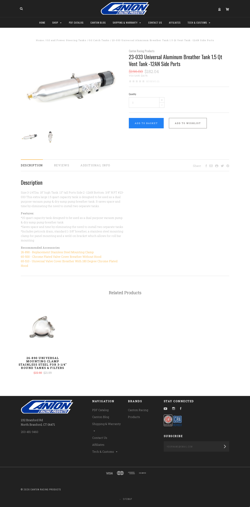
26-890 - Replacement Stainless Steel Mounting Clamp (57, 252)
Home (42, 22)
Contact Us (99, 438)
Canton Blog (100, 417)
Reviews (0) (152, 81)
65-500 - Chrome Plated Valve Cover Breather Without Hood (61, 256)
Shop (56, 22)
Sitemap (127, 498)
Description (32, 165)
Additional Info (95, 165)
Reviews (61, 165)
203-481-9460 (29, 432)
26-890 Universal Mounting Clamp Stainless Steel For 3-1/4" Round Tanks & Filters (43, 363)
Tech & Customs (105, 451)
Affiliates (98, 444)
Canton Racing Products (142, 51)
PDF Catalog (100, 410)
